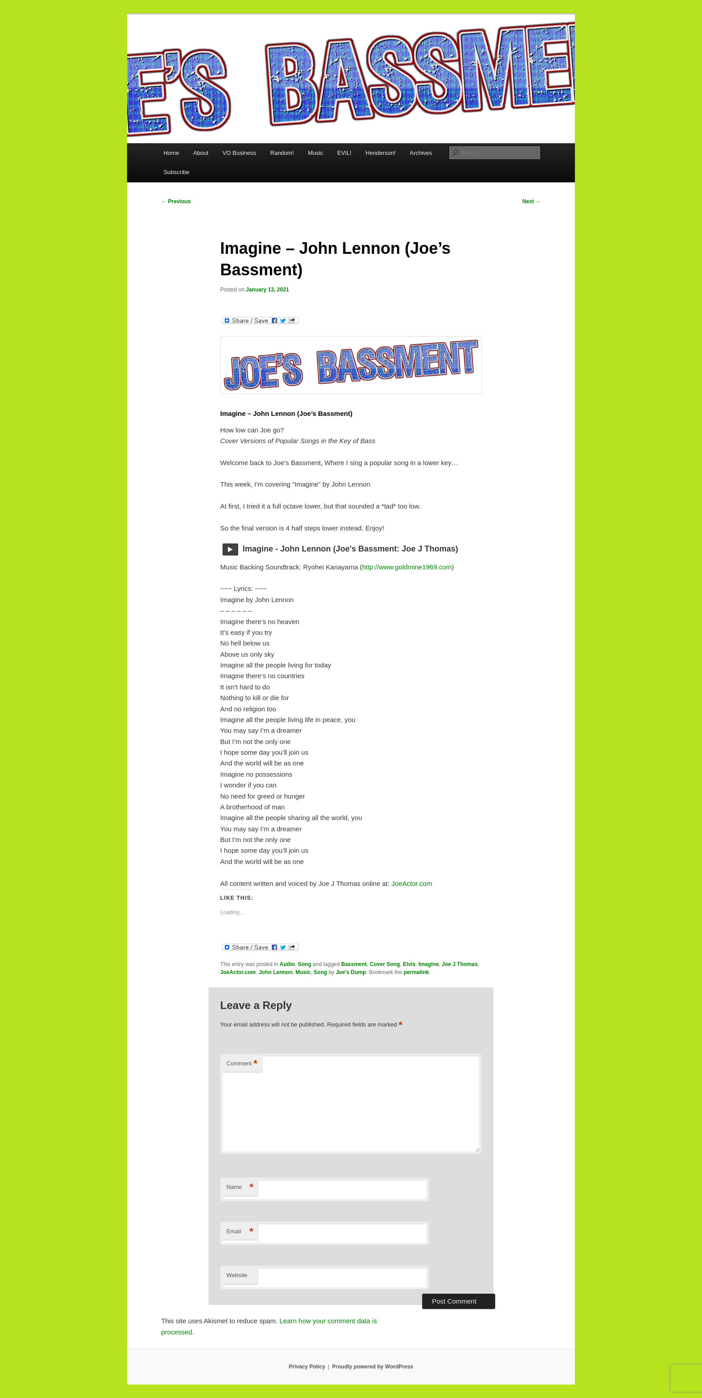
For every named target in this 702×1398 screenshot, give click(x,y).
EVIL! (344, 153)
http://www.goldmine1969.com (407, 567)
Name (240, 1187)
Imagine (429, 964)
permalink (416, 972)
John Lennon (275, 972)
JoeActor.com (411, 883)
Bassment (354, 964)
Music (315, 153)
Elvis (409, 964)
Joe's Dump (351, 972)
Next (531, 201)
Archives (421, 153)
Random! (282, 153)
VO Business (239, 153)
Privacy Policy (307, 1367)
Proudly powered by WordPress (372, 1367)
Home (171, 153)
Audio (287, 964)
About (200, 153)
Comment (242, 1063)
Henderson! (381, 153)
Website (237, 1275)
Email (240, 1231)
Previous (176, 201)
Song (304, 964)
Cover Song (385, 964)
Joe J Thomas (460, 964)
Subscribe (176, 172)
